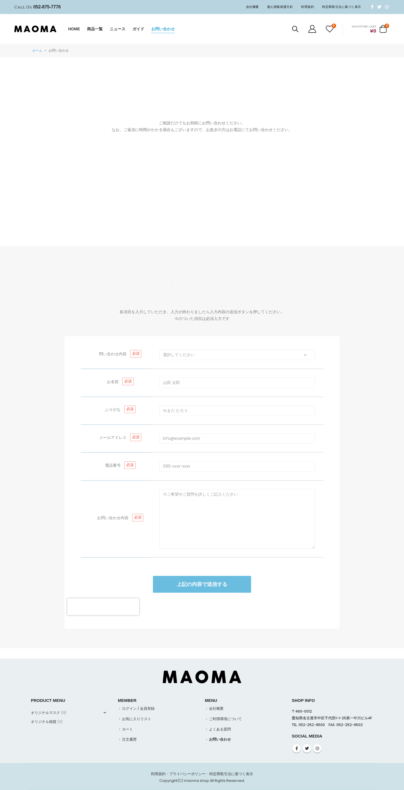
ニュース (117, 29)
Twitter (307, 748)
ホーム (37, 50)
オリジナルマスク (45, 712)
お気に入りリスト (136, 718)
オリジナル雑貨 (43, 721)
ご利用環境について (225, 718)
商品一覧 (95, 29)
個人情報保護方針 (280, 6)
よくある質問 (220, 729)
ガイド (138, 29)
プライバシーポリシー (187, 773)
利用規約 (307, 6)
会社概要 (252, 6)
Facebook (296, 748)
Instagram (317, 748)
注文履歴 (129, 739)
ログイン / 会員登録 (138, 708)
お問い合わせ (163, 29)
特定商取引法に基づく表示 (341, 6)
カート (127, 729)
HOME (74, 29)
